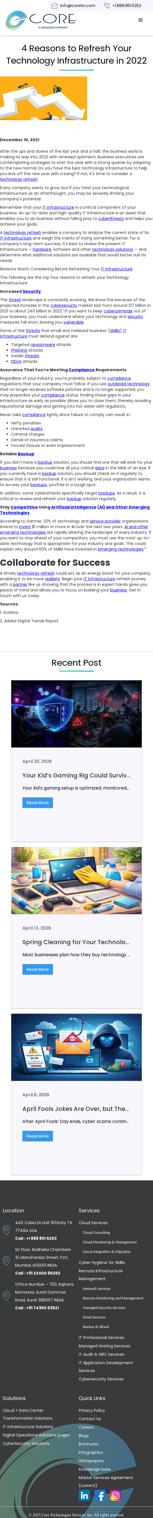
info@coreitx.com (77, 5)
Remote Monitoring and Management (113, 1298)
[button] (140, 20)
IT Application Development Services (106, 1366)
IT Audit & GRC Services (101, 1354)
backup (45, 462)
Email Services (94, 1317)
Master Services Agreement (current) (106, 1481)
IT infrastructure (58, 207)
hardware (42, 249)
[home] (48, 20)
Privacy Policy (92, 1410)
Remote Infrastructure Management (101, 1275)
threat (15, 300)
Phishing (19, 350)
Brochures (88, 1444)
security (135, 316)
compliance (119, 378)
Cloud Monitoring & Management (110, 1242)
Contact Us (90, 1419)
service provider (105, 521)
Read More (38, 803)
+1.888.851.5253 (126, 5)
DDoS (16, 361)
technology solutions (112, 249)
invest (25, 527)
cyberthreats (111, 218)
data (99, 468)
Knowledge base (95, 1469)
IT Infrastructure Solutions (28, 1426)
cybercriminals (118, 311)
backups (38, 485)
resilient (52, 579)
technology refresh (19, 179)
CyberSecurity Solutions (26, 1443)
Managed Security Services (104, 1307)
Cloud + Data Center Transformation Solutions (27, 1414)
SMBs (115, 330)
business (8, 468)
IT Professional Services (101, 1337)
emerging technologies (120, 549)
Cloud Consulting (96, 1232)
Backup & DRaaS (96, 1326)
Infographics (91, 1452)
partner (20, 584)
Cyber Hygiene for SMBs (102, 1262)
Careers (86, 1427)
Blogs (84, 1435)
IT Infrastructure (117, 269)
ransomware (43, 344)
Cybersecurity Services (101, 1379)
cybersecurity (63, 305)
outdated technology (129, 384)
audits (37, 428)
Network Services (97, 1288)
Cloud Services (93, 1222)
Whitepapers (91, 1461)
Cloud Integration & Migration (107, 1251)
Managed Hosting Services (104, 1346)
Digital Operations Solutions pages (36, 1435)
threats (33, 330)
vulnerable (73, 322)
